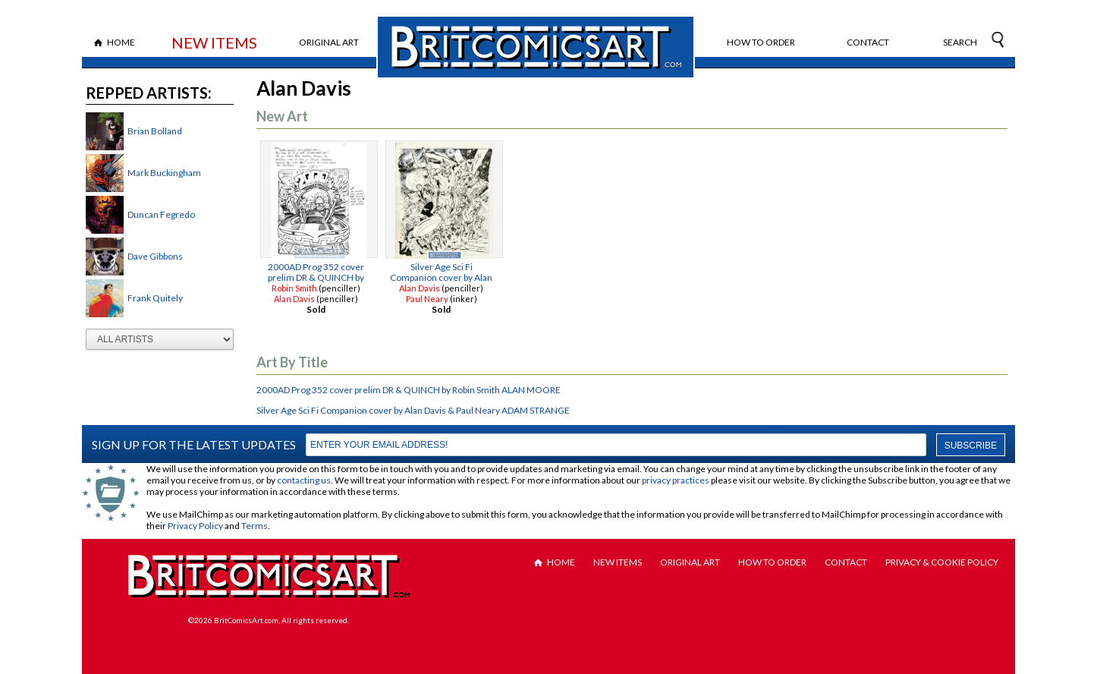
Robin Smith (294, 288)
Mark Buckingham (164, 172)
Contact (868, 42)
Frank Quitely (155, 298)
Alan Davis (294, 299)
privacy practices (675, 480)
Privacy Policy (195, 525)
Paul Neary (427, 299)
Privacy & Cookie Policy (941, 562)
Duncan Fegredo (161, 214)
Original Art (329, 42)
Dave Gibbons (155, 256)
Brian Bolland (154, 131)
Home (121, 42)
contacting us (304, 480)
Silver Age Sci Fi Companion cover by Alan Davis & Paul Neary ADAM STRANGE (413, 410)
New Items (214, 42)
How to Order (761, 42)
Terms (254, 525)
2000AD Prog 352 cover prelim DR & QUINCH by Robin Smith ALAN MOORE (408, 389)
